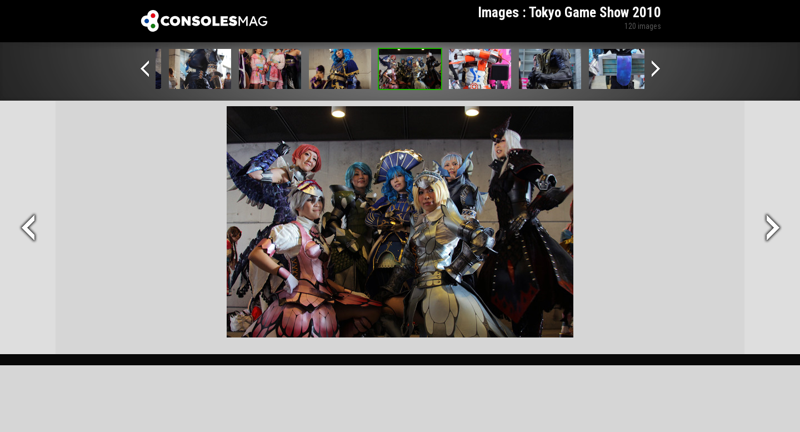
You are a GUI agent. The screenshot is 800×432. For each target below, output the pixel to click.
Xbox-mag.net (204, 21)
